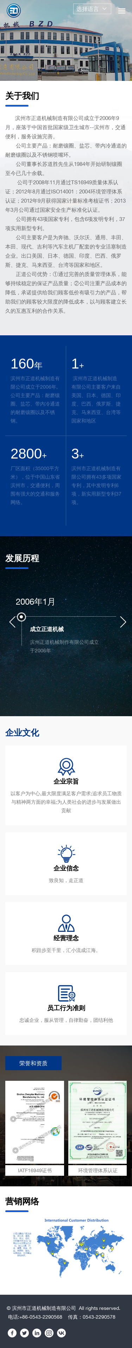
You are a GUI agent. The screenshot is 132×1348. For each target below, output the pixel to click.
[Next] (123, 622)
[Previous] (12, 622)
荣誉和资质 (33, 1063)
